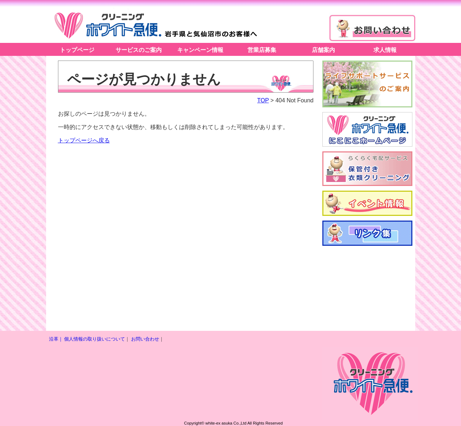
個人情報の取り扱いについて (94, 339)
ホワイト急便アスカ (154, 24)
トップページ (77, 50)
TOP (263, 100)
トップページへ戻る (84, 140)
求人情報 (385, 50)
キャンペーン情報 (200, 50)
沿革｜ (56, 339)
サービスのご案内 (139, 50)
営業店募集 (261, 50)
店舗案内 (323, 50)
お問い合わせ (145, 339)
